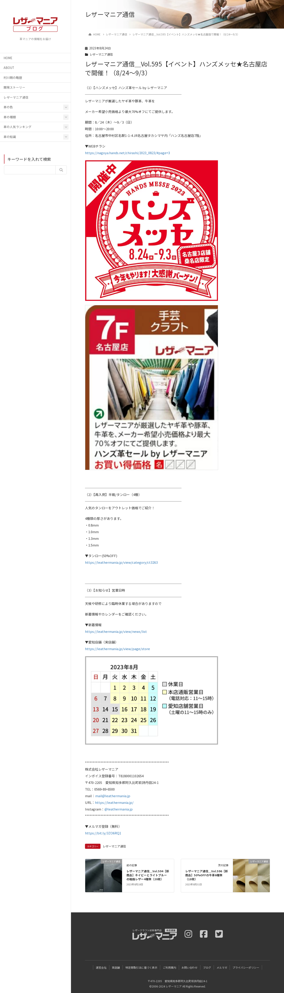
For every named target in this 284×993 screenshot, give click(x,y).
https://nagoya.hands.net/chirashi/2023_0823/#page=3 (127, 152)
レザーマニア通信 (16, 97)
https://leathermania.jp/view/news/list (116, 631)
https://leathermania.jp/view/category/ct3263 (121, 562)
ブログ (207, 967)
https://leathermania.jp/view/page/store (117, 648)
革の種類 (10, 117)
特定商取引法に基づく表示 (141, 967)
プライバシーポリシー (246, 967)
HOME (8, 58)
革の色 (8, 107)
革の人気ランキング (18, 126)
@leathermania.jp (119, 809)
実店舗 (116, 967)
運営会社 (100, 967)
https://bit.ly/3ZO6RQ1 (103, 833)
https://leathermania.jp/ (114, 802)
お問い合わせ (190, 967)
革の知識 (10, 136)
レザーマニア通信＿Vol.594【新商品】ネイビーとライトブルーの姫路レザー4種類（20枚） (147, 875)
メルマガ (222, 967)
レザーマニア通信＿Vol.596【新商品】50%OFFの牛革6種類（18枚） (206, 875)
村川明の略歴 (13, 77)
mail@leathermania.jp (112, 795)
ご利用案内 (169, 967)
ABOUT (9, 67)
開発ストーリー (14, 87)
